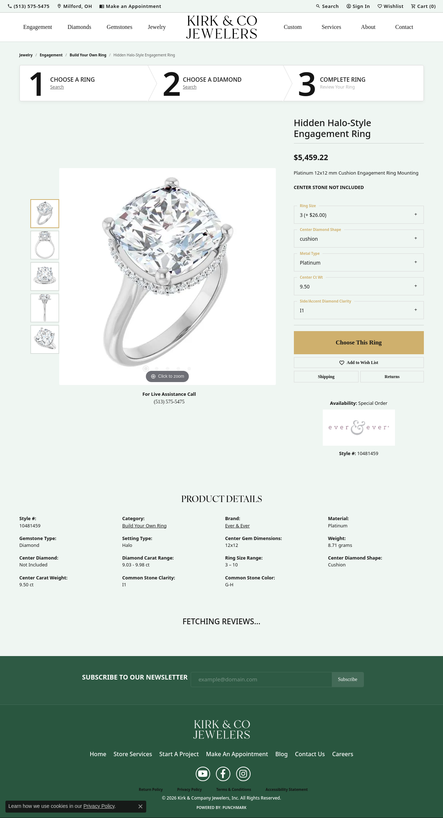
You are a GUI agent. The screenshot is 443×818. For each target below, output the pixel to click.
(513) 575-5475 (169, 401)
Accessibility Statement (287, 789)
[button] (28, 6)
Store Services (132, 754)
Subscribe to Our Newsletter (134, 677)
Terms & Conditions (233, 789)
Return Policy (151, 789)
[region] (167, 276)
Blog (281, 754)
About (368, 27)
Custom (293, 27)
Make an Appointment (237, 754)
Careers (342, 754)
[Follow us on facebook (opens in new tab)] (223, 774)
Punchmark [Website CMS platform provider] (234, 807)
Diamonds (79, 27)
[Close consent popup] (140, 806)
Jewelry (157, 27)
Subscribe (347, 679)
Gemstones (120, 27)
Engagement (37, 27)
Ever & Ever (237, 525)
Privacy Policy (189, 789)
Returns (392, 376)
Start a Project (179, 754)
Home (98, 754)
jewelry (26, 54)
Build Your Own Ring (88, 54)
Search (57, 87)
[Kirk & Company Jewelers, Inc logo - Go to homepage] (222, 27)
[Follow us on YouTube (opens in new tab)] (203, 774)
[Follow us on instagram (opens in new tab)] (243, 774)
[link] (74, 6)
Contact (404, 27)
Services (331, 27)
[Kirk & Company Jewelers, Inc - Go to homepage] (222, 729)
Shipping (326, 376)
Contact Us (310, 754)
